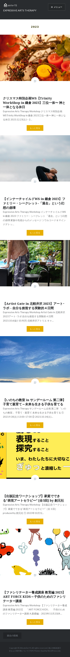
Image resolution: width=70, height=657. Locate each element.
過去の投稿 (12, 635)
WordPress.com (53, 651)
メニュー (58, 7)
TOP (31, 651)
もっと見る (35, 128)
